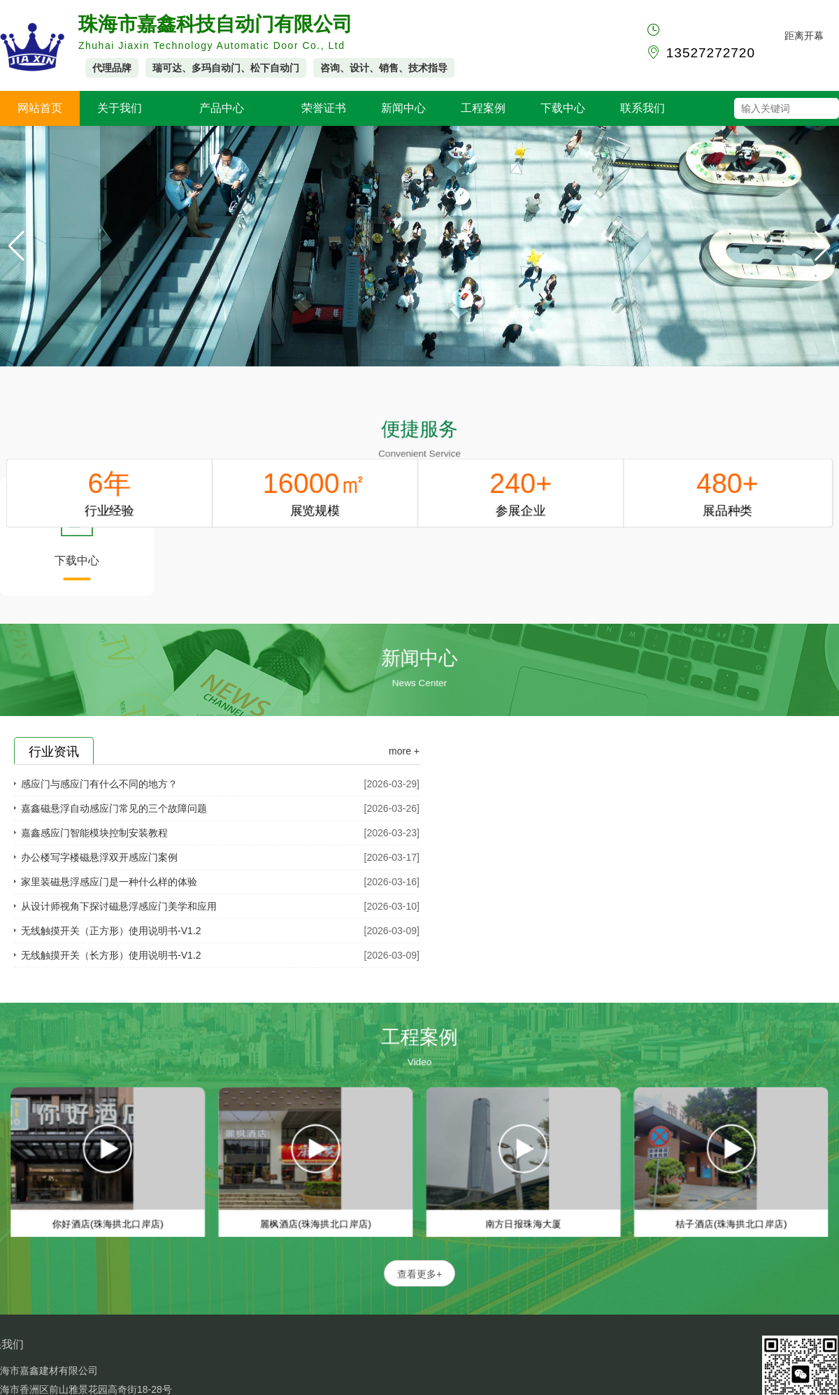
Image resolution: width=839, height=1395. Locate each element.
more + (404, 751)
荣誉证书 (323, 108)
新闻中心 (403, 108)
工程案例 (483, 108)
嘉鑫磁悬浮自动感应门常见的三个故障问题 (114, 808)
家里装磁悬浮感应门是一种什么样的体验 (109, 881)
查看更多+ (419, 1274)
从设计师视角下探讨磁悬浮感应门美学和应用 (119, 906)
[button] (822, 246)
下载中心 (562, 108)
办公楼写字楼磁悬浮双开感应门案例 (99, 857)
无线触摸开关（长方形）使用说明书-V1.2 (111, 955)
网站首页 (39, 108)
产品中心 (221, 108)
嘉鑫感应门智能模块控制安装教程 (94, 832)
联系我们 (642, 108)
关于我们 (119, 108)
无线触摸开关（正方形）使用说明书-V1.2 (111, 930)
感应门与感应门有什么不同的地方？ (99, 783)
